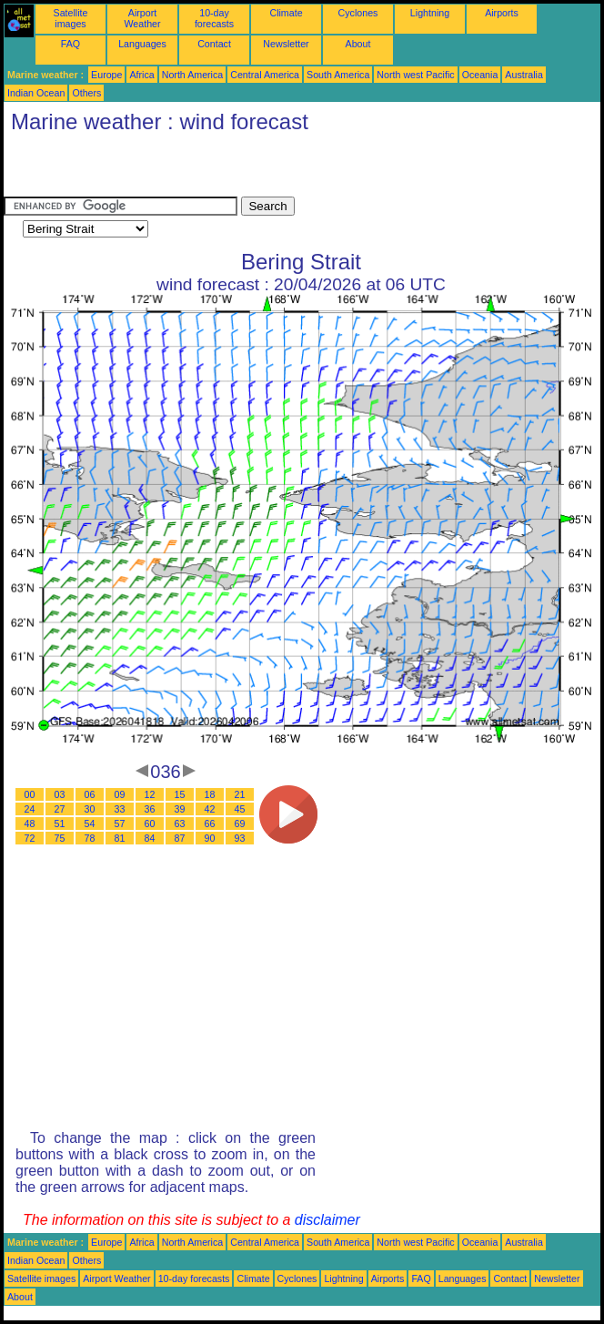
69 (240, 823)
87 (180, 838)
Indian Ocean (36, 92)
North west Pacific (415, 74)
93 (240, 838)
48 (30, 823)
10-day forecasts (214, 18)
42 (210, 808)
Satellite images (71, 18)
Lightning (429, 12)
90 (210, 838)
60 (150, 823)
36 (150, 808)
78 (90, 838)
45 (240, 808)
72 (30, 838)
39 (180, 808)
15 (180, 794)
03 (60, 794)
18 (210, 794)
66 (210, 823)
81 (120, 838)
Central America (264, 74)
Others (86, 92)
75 (60, 838)
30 (90, 808)
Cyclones (358, 12)
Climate (285, 12)
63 (180, 823)
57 (120, 823)
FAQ (70, 43)
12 (150, 794)
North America (193, 74)
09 (120, 794)
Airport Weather (142, 18)
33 (120, 808)
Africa (141, 74)
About (358, 43)
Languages (142, 43)
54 (90, 823)
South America (338, 74)
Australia (523, 74)
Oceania (480, 74)
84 (150, 838)
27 (60, 808)
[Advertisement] (216, 169)
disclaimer (327, 1220)
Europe (106, 74)
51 (60, 823)
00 (30, 794)
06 (90, 794)
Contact (214, 43)
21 (240, 794)
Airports (501, 12)
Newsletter (285, 43)
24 (30, 808)
